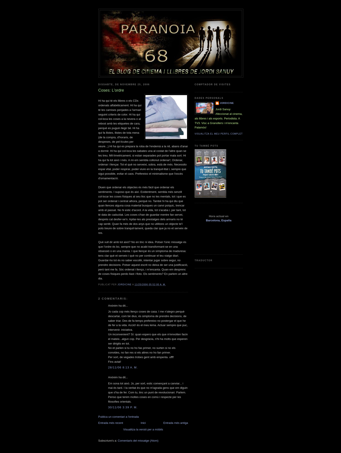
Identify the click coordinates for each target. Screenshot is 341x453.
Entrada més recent (110, 423)
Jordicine (227, 103)
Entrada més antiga (175, 423)
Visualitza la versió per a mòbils (143, 429)
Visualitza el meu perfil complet (219, 134)
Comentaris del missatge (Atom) (138, 440)
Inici (143, 423)
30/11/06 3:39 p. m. (123, 407)
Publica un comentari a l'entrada (118, 416)
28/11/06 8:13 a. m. (123, 367)
